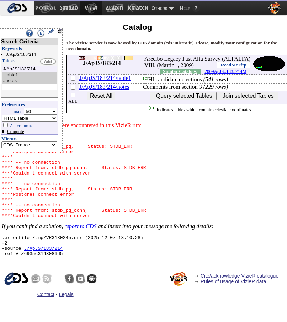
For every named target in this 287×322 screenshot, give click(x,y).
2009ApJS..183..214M (225, 71)
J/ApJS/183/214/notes (104, 87)
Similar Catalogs (180, 71)
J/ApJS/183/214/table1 (105, 78)
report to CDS (80, 243)
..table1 (29, 75)
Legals (66, 315)
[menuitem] (17, 8)
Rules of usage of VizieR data (233, 303)
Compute (15, 131)
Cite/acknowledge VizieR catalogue (239, 297)
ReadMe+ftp (233, 65)
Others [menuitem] (160, 8)
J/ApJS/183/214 (29, 69)
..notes (29, 81)
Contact (45, 315)
